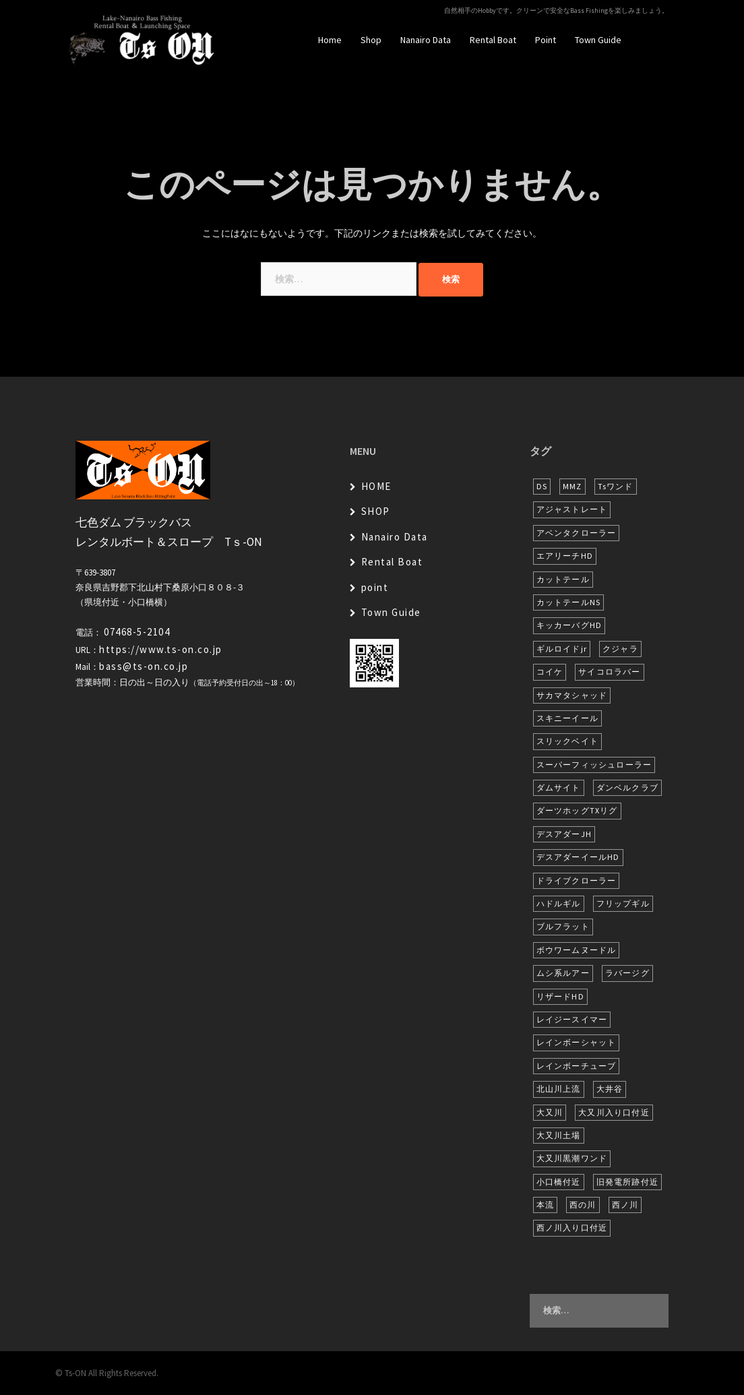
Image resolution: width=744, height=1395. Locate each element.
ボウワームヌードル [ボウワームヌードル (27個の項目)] (576, 950)
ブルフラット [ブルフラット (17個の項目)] (563, 926)
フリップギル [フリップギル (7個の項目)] (623, 903)
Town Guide (598, 40)
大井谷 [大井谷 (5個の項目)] (609, 1089)
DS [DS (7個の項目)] (541, 486)
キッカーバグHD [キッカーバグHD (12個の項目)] (569, 625)
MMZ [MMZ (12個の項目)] (572, 486)
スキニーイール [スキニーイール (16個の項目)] (567, 718)
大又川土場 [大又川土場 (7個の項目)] (558, 1135)
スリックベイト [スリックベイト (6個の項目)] (567, 741)
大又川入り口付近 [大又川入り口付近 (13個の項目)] (614, 1112)
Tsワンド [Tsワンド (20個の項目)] (615, 486)
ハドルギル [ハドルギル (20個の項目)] (558, 903)
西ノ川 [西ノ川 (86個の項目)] (625, 1205)
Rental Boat (493, 40)
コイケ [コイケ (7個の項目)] (549, 671)
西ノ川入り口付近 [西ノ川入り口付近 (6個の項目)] (572, 1227)
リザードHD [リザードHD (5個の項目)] (560, 996)
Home (330, 40)
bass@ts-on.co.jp (143, 666)
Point (545, 40)
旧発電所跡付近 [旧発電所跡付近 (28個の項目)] (627, 1182)
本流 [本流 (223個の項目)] (545, 1205)
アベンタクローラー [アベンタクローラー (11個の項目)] (576, 533)
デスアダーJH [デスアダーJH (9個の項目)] (564, 834)
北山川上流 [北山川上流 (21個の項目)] (558, 1089)
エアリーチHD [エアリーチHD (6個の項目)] (564, 556)
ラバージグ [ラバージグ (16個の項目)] (627, 973)
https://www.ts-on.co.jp (160, 649)
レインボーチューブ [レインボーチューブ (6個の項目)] (576, 1066)
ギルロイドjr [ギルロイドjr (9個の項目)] (561, 649)
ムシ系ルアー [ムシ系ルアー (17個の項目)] (563, 973)
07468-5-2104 (137, 631)
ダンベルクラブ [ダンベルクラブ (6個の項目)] (627, 787)
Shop (371, 40)
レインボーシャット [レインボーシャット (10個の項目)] (576, 1042)
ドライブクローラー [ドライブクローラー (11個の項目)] (576, 880)
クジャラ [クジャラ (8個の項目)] (620, 649)
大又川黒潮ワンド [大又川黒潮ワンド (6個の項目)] (572, 1158)
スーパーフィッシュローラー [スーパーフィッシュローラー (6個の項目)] (594, 765)
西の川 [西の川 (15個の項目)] (582, 1205)
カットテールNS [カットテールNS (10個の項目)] (568, 602)
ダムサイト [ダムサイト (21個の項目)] (558, 787)
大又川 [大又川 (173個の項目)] (549, 1112)
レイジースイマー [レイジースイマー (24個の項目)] (572, 1019)
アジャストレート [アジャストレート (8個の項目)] (572, 509)
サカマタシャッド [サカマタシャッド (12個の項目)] (572, 695)
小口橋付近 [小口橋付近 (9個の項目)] (558, 1182)
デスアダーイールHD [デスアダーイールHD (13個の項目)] (578, 857)
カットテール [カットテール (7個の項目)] (563, 579)
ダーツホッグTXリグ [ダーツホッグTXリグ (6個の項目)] (577, 810)
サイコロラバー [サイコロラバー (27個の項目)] (609, 671)
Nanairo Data (425, 40)
